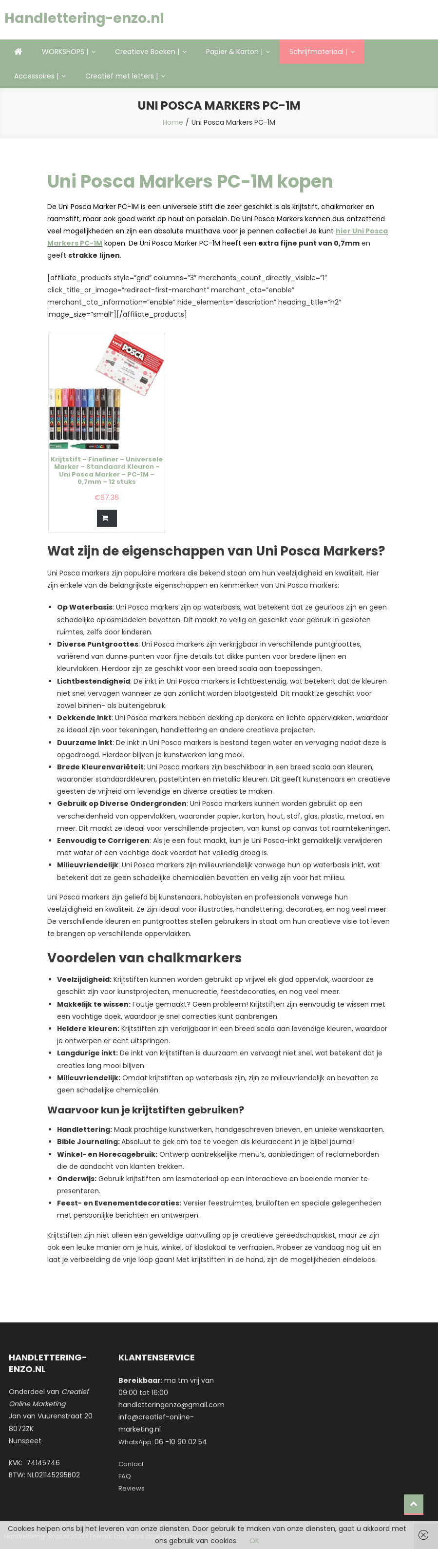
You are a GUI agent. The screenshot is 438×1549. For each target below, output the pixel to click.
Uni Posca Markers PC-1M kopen (190, 181)
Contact (131, 1464)
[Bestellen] (107, 518)
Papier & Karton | (234, 52)
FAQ (124, 1476)
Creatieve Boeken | (147, 52)
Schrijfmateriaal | (318, 52)
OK (254, 1541)
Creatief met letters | (121, 76)
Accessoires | (36, 76)
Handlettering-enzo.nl (84, 18)
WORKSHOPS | (65, 52)
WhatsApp (135, 1442)
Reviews (131, 1488)
